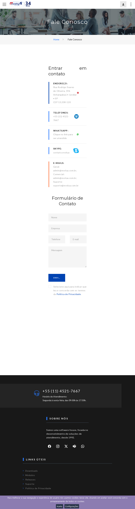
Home (56, 39)
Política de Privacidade (69, 294)
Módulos (30, 475)
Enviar (57, 278)
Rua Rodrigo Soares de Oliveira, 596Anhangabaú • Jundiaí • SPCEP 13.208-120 (65, 94)
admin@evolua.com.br (64, 170)
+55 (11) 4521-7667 (63, 391)
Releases (30, 479)
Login (123, 4)
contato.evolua (61, 152)
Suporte (29, 484)
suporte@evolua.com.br (66, 185)
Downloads (31, 471)
